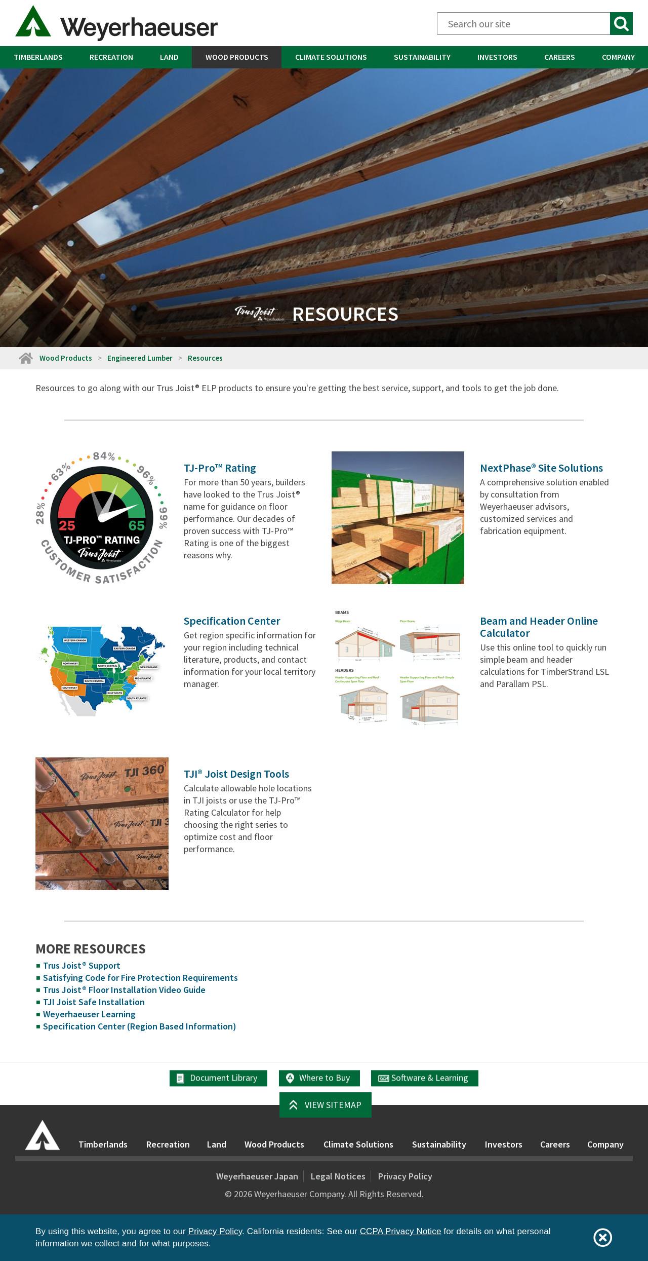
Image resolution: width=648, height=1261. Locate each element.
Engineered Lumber (140, 358)
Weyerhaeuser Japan (257, 1176)
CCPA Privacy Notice (400, 1231)
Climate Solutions (331, 57)
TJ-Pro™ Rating (220, 468)
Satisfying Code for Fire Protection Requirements (140, 977)
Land (169, 57)
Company (618, 57)
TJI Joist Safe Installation (94, 1002)
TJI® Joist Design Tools (236, 774)
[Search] (535, 23)
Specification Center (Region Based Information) (139, 1026)
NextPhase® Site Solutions (541, 468)
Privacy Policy (405, 1176)
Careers (559, 57)
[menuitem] (38, 57)
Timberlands (38, 57)
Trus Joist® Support (81, 965)
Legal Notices (338, 1176)
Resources (205, 358)
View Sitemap (333, 1105)
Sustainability (422, 57)
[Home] (25, 358)
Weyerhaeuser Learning (89, 1014)
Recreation (111, 57)
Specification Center (232, 621)
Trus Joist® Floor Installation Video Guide (124, 990)
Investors (497, 57)
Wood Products (237, 57)
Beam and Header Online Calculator (539, 627)
